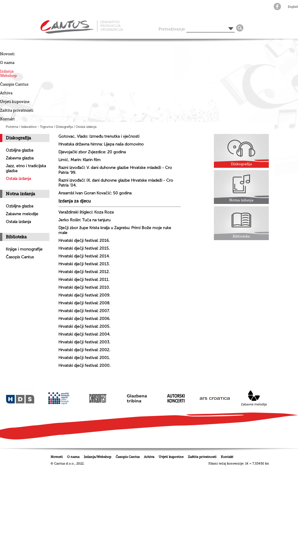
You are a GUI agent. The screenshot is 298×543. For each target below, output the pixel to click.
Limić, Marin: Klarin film (79, 159)
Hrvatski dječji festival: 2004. (84, 334)
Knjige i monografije (24, 249)
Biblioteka (16, 237)
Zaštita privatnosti (16, 110)
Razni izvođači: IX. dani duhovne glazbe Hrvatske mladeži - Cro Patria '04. (115, 183)
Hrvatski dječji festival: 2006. (84, 318)
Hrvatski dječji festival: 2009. (84, 295)
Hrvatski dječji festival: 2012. (84, 271)
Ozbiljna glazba (19, 150)
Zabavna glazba (20, 158)
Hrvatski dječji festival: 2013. (84, 264)
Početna (12, 127)
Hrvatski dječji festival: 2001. (84, 357)
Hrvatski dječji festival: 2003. (84, 342)
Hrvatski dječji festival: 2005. (84, 326)
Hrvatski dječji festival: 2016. (84, 240)
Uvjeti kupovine (14, 102)
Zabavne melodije (22, 213)
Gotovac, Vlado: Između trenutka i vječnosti (98, 136)
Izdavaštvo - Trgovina (37, 127)
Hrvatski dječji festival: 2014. (84, 256)
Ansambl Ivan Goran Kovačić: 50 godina (95, 193)
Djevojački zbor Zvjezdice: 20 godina (92, 152)
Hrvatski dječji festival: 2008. (84, 303)
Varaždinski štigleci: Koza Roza (86, 212)
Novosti (7, 54)
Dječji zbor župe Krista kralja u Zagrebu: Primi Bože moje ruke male (114, 230)
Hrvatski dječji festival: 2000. (84, 365)
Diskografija (64, 127)
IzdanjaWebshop (8, 73)
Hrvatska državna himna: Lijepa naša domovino (101, 144)
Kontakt (7, 119)
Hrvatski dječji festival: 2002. (84, 349)
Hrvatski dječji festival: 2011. (83, 279)
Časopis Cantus (14, 84)
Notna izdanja (20, 193)
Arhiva (6, 93)
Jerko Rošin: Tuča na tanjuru (84, 220)
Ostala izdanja (86, 127)
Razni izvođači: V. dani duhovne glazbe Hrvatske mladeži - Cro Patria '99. (115, 170)
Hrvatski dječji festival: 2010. (84, 287)
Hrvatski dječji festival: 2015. (84, 248)
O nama (7, 62)
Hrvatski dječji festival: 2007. (84, 310)
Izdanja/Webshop (97, 457)
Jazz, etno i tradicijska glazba (26, 168)
